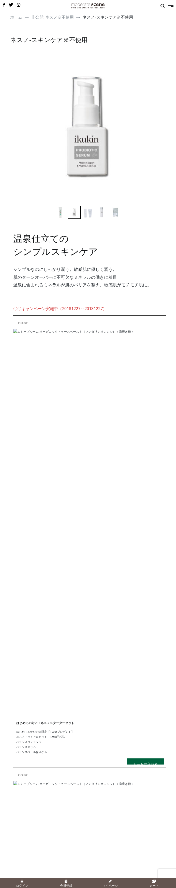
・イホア (94, 746)
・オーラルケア (21, 746)
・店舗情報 (95, 789)
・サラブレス (97, 763)
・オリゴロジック (100, 740)
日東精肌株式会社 (51, 875)
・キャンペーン (21, 784)
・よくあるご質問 (100, 800)
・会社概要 (95, 821)
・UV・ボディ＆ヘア (24, 740)
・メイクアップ (21, 735)
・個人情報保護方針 (101, 832)
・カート (16, 838)
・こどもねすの (98, 735)
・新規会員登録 (21, 832)
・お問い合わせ (98, 795)
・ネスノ (94, 729)
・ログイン (17, 821)
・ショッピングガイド (103, 784)
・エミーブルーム (100, 757)
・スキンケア (19, 729)
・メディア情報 (21, 795)
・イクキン (95, 751)
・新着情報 (17, 800)
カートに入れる (145, 433)
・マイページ (19, 827)
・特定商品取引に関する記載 (108, 827)
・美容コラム (19, 789)
